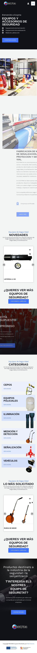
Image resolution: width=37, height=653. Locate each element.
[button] (3, 264)
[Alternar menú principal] (33, 3)
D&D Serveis (30, 643)
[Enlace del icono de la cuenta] (28, 3)
